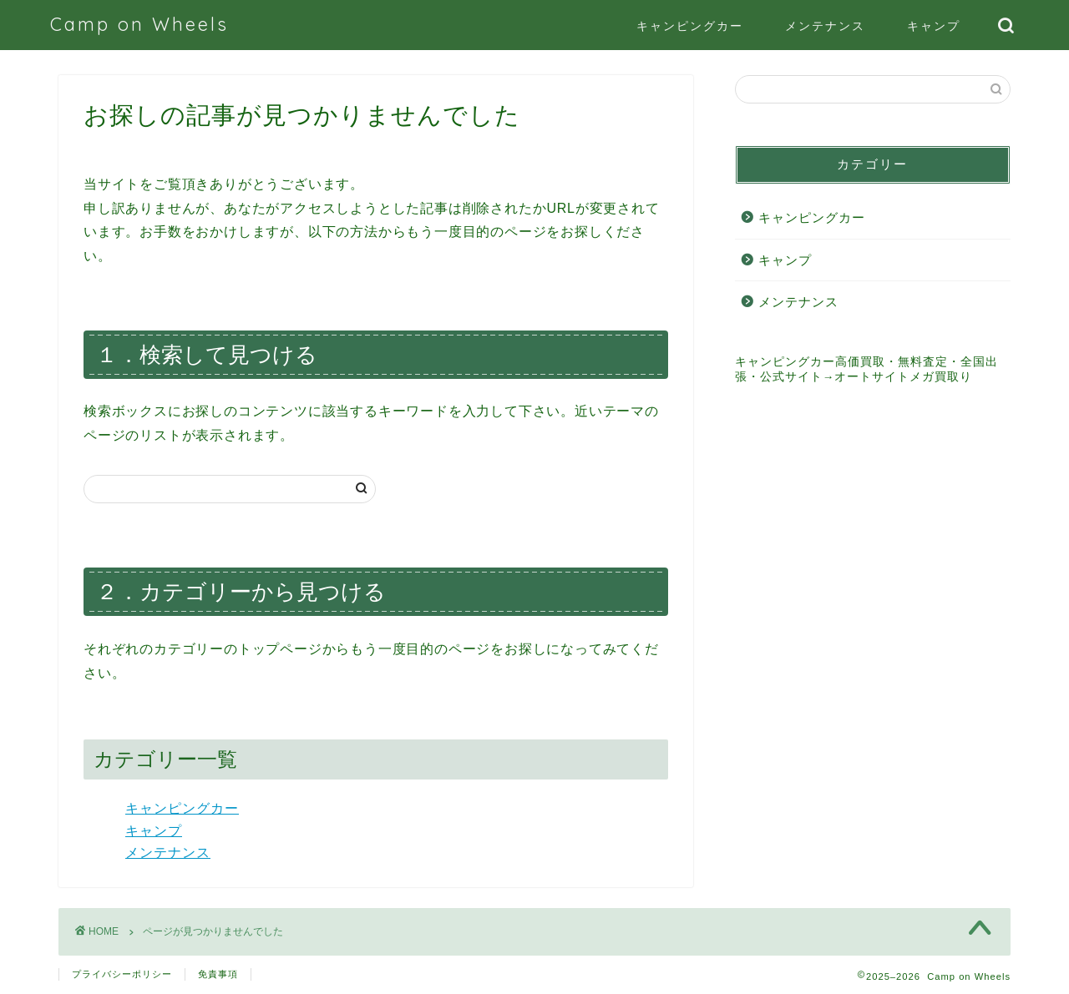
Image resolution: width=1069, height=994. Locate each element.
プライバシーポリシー (122, 974)
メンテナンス (825, 25)
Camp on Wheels (139, 24)
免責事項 (218, 974)
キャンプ (933, 25)
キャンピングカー (689, 25)
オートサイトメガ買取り (903, 377)
